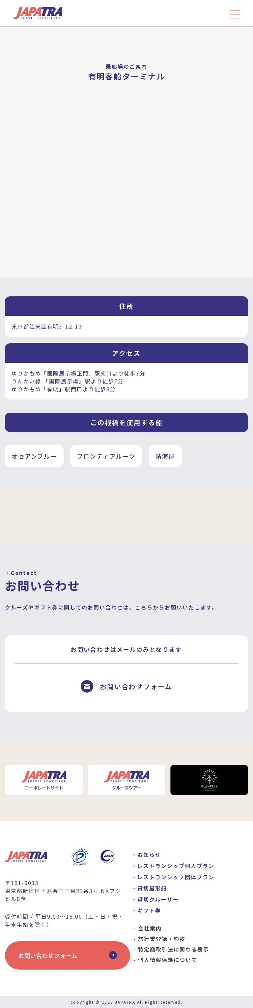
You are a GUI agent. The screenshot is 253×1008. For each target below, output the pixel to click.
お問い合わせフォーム (47, 955)
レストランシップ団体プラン (175, 877)
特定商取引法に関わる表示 (173, 949)
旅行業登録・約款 (161, 939)
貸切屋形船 (152, 888)
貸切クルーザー (158, 899)
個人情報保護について (167, 960)
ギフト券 (149, 910)
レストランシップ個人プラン (175, 866)
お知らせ (149, 855)
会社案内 (150, 928)
